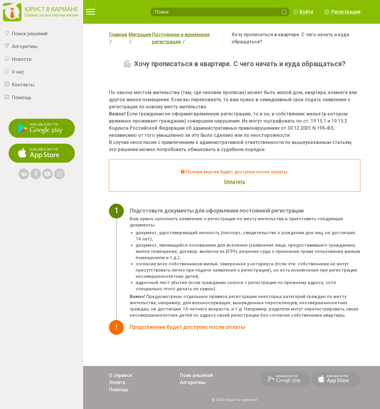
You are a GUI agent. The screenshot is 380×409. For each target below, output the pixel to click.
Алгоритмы (25, 46)
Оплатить (234, 182)
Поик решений (196, 375)
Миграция (140, 34)
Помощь (21, 97)
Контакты (23, 85)
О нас (18, 72)
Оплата (117, 382)
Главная (118, 34)
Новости (21, 59)
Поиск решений (30, 34)
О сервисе (120, 375)
